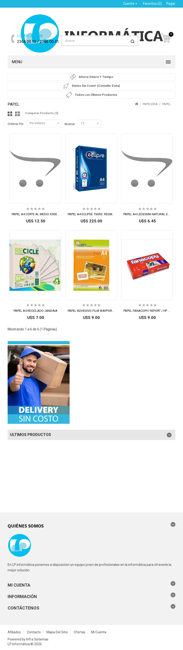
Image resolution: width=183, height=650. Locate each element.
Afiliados (14, 632)
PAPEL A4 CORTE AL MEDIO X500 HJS (37, 214)
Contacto (34, 632)
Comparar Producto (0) (41, 113)
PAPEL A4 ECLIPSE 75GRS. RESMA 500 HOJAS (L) (101, 214)
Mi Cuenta (98, 632)
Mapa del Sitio (57, 632)
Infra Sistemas (37, 639)
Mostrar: (70, 124)
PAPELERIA (150, 104)
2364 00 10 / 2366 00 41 (38, 38)
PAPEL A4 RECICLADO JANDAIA (35, 310)
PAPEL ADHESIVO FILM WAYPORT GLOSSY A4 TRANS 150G (108, 310)
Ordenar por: (16, 124)
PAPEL (166, 104)
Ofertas (79, 632)
